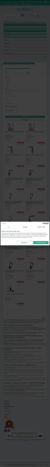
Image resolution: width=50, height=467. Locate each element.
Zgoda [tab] (8, 226)
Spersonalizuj (24, 242)
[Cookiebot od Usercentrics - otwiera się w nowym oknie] (43, 223)
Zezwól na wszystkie (40, 242)
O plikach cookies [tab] (41, 226)
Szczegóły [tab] (25, 226)
